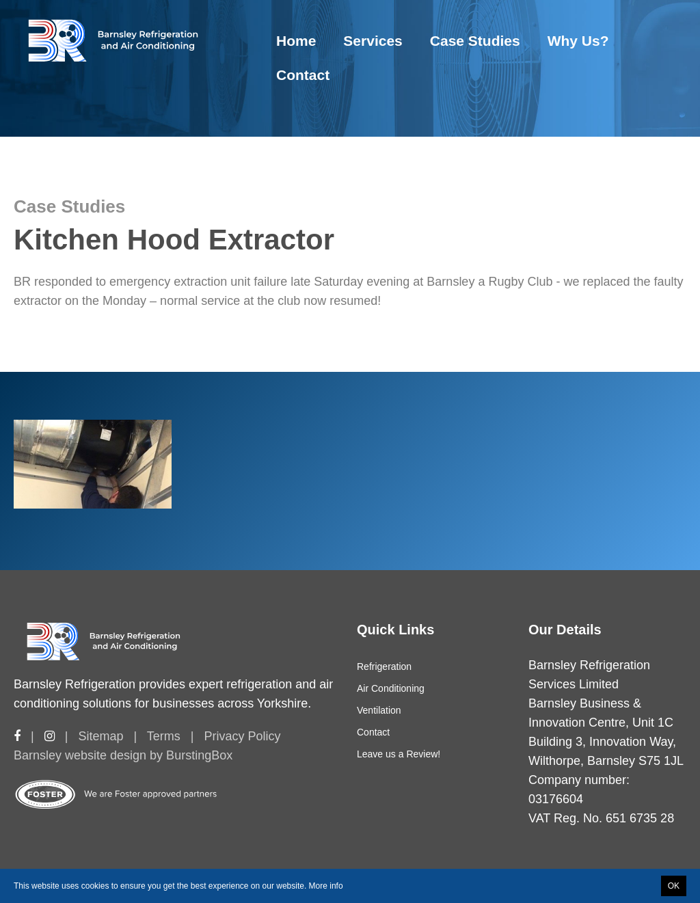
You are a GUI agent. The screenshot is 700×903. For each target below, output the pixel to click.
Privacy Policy (242, 736)
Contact (302, 75)
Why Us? (578, 41)
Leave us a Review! (398, 754)
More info (326, 886)
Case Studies (475, 41)
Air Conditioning (391, 688)
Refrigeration (384, 666)
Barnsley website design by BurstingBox (123, 755)
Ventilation (379, 710)
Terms (163, 736)
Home (296, 41)
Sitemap (100, 736)
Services (372, 41)
